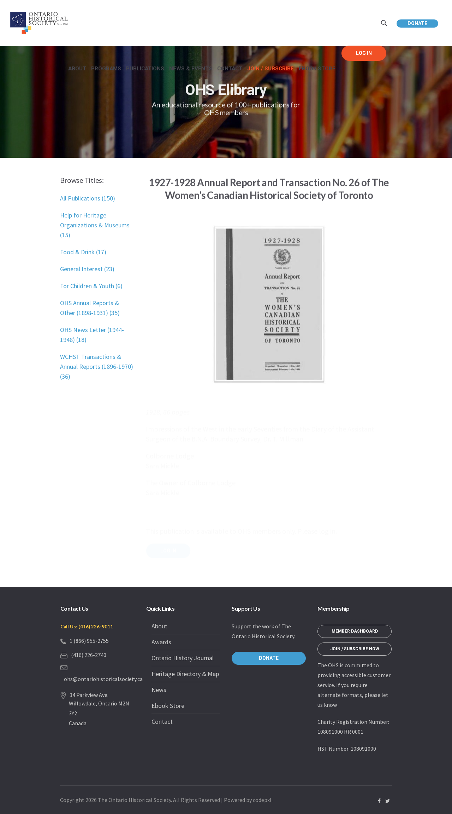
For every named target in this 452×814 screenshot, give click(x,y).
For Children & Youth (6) (91, 286)
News (158, 690)
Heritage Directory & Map (185, 674)
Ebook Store (167, 706)
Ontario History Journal (182, 658)
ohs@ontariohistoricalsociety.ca (103, 678)
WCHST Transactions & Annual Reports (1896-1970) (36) (96, 366)
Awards (161, 642)
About (159, 626)
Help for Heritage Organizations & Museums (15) (95, 225)
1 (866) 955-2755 (89, 640)
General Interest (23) (87, 269)
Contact (162, 721)
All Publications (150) (87, 198)
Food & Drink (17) (83, 252)
